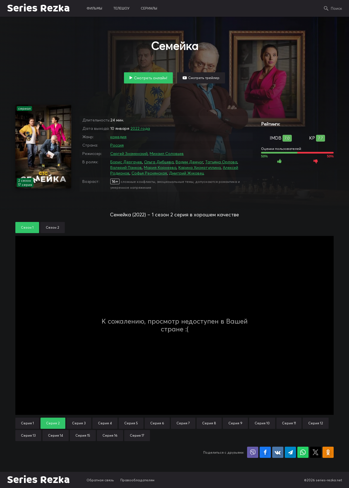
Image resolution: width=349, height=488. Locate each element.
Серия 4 (105, 423)
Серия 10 (262, 423)
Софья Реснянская (149, 173)
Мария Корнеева (160, 167)
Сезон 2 (52, 227)
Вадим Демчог (189, 161)
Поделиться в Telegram (290, 452)
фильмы (94, 8)
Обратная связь (100, 480)
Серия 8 (209, 423)
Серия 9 (235, 423)
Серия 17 (137, 435)
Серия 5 (131, 423)
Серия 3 (79, 423)
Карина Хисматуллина (199, 167)
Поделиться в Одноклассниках (328, 452)
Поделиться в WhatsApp (303, 452)
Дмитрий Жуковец (186, 173)
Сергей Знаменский (129, 153)
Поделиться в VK (277, 452)
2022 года (140, 128)
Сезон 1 (27, 227)
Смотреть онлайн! (150, 78)
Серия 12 (315, 423)
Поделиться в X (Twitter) (315, 452)
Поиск (336, 8)
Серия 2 (53, 423)
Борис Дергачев (126, 161)
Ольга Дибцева (159, 161)
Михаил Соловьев (167, 153)
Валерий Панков (126, 167)
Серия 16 (110, 435)
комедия (118, 136)
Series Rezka (38, 8)
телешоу (121, 8)
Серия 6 (157, 423)
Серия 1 (27, 423)
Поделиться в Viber (252, 452)
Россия (117, 145)
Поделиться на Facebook (265, 452)
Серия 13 (28, 435)
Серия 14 (55, 435)
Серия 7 (183, 423)
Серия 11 (289, 423)
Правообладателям (137, 480)
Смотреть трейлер (203, 78)
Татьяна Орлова (221, 161)
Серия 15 (82, 435)
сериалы (149, 8)
